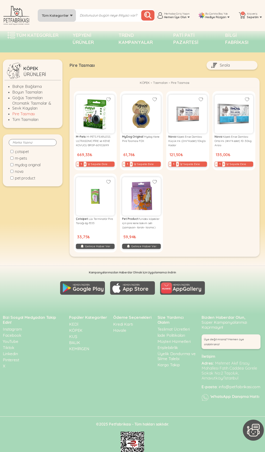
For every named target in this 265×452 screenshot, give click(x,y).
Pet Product (25, 178)
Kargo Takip (168, 356)
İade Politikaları (171, 327)
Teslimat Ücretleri (173, 321)
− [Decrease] (79, 162)
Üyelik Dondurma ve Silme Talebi (176, 348)
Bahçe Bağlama (27, 86)
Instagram (12, 321)
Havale (119, 322)
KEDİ (73, 316)
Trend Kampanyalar (136, 38)
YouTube (10, 333)
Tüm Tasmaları (25, 119)
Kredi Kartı (123, 316)
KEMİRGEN (79, 340)
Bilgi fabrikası (236, 38)
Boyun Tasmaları (27, 92)
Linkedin (10, 345)
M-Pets (21, 158)
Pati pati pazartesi (186, 38)
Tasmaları (160, 83)
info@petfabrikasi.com (240, 378)
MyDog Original (28, 164)
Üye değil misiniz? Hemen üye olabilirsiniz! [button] (224, 333)
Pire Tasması (23, 113)
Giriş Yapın (182, 13)
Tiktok (8, 339)
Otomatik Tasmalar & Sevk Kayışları (31, 106)
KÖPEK (143, 83)
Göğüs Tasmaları (27, 97)
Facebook (12, 327)
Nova (19, 171)
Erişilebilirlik (167, 339)
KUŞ (73, 328)
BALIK (74, 334)
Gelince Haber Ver (95, 241)
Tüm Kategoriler (57, 15)
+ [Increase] (86, 162)
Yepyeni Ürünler (83, 38)
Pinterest (11, 351)
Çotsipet (22, 151)
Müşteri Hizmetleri (174, 333)
